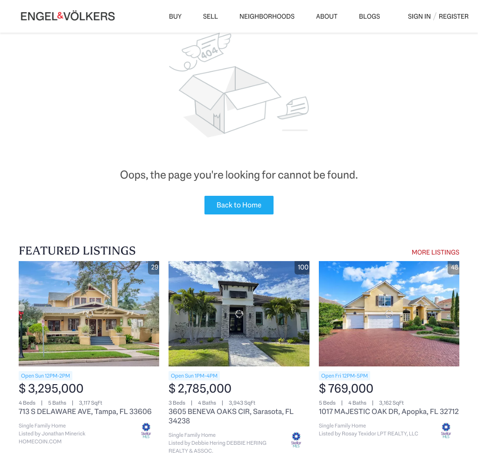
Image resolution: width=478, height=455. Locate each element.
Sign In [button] (419, 16)
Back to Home (239, 205)
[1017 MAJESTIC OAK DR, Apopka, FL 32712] (389, 313)
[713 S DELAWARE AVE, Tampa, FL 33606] (89, 313)
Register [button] (454, 16)
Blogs (369, 16)
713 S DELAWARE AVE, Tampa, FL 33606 (85, 411)
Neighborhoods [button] (267, 16)
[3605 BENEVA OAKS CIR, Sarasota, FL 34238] (239, 313)
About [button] (326, 16)
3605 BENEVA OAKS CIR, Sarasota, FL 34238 (231, 416)
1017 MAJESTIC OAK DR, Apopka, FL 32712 (389, 411)
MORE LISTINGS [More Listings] (435, 252)
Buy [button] (175, 16)
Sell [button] (210, 16)
